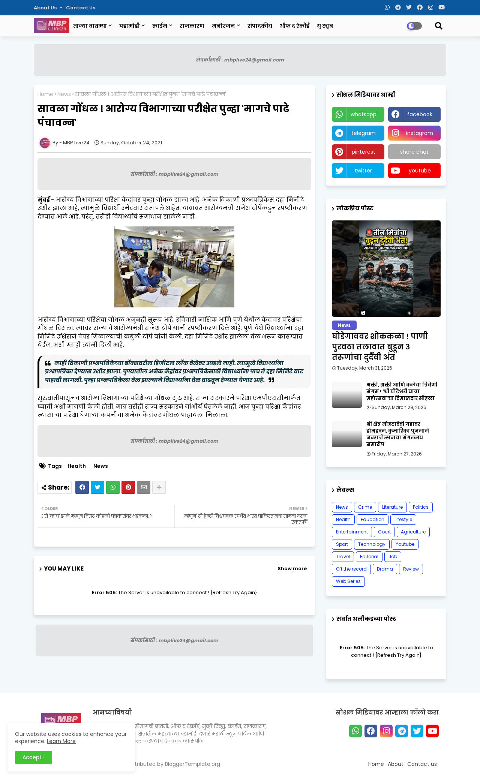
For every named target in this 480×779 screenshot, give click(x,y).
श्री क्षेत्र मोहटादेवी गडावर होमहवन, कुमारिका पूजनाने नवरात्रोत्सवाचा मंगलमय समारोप (397, 434)
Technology (372, 544)
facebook (419, 114)
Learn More (61, 741)
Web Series (348, 581)
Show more (292, 568)
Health (77, 466)
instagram (419, 133)
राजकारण (192, 26)
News (64, 94)
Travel (343, 556)
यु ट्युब (325, 26)
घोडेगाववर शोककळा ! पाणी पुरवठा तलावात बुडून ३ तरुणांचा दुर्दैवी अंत (380, 347)
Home (45, 94)
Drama (385, 569)
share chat (414, 152)
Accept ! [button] (33, 757)
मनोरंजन (223, 26)
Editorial (369, 556)
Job (392, 556)
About (396, 764)
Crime (365, 507)
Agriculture (413, 532)
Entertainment (352, 532)
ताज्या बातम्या (90, 26)
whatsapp (363, 114)
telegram (363, 133)
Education (372, 519)
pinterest (363, 152)
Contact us (80, 7)
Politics (421, 507)
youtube (420, 170)
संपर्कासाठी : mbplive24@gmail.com (240, 59)
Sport (342, 544)
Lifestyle (403, 519)
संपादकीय (260, 26)
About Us (46, 7)
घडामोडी (129, 26)
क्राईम (159, 26)
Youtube (405, 544)
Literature (392, 507)
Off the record (351, 569)
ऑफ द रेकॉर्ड (294, 26)
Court (384, 532)
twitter (363, 170)
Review (411, 569)
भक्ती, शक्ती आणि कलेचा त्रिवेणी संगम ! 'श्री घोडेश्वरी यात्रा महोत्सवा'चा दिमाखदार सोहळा (401, 392)
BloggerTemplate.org (192, 764)
